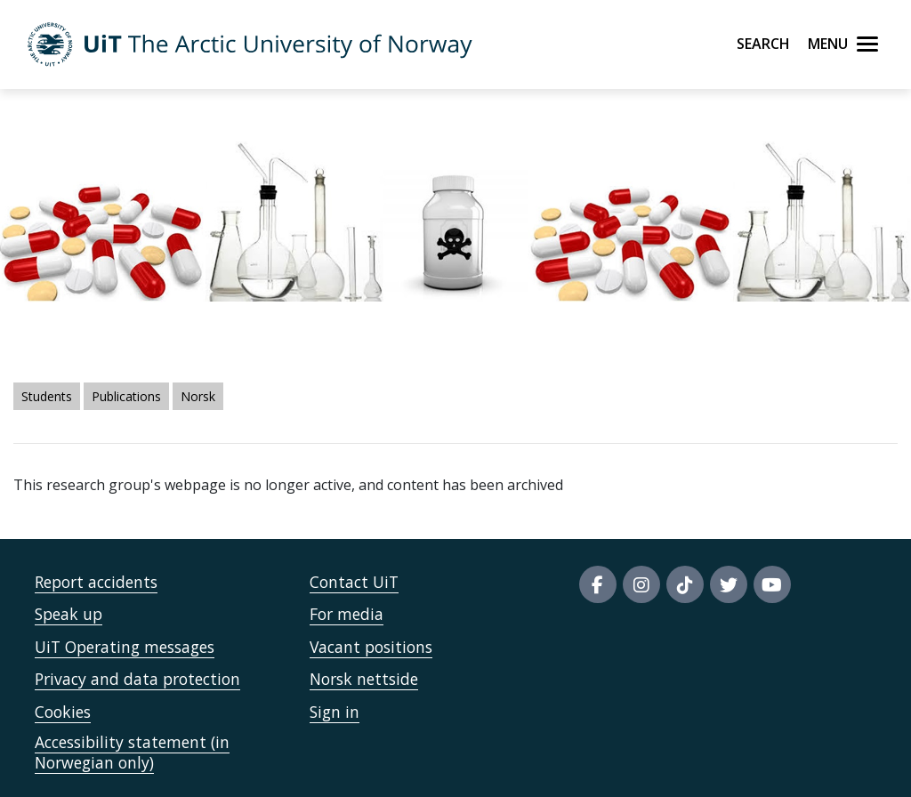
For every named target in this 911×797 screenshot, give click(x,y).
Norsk (198, 396)
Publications (126, 396)
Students (46, 396)
